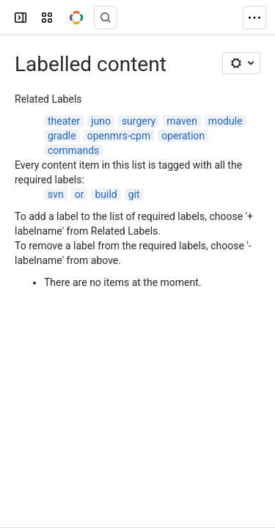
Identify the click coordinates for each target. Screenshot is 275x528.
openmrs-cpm (119, 136)
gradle (62, 136)
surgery (138, 121)
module (225, 121)
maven (181, 121)
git (134, 194)
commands (73, 150)
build (106, 194)
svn (56, 194)
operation (183, 136)
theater (64, 121)
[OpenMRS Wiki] (76, 17)
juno (101, 121)
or (79, 194)
